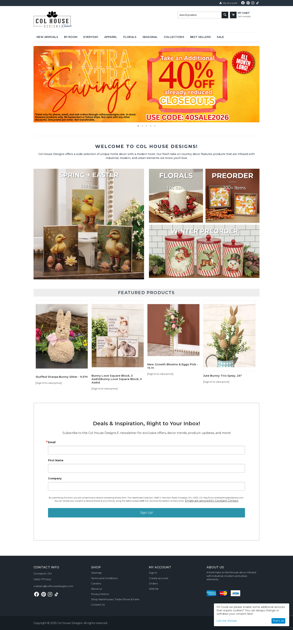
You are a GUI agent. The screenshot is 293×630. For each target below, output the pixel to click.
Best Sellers (200, 37)
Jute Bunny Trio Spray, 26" (222, 375)
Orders (153, 583)
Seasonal (150, 37)
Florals (130, 37)
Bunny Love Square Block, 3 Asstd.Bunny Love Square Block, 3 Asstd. (117, 379)
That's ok (278, 620)
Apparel (110, 37)
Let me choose (227, 620)
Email (52, 442)
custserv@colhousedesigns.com (53, 586)
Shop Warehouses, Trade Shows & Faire (115, 599)
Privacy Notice (100, 594)
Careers (96, 583)
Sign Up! (146, 512)
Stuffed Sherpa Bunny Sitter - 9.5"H (62, 377)
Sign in (153, 572)
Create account (158, 578)
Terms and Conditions (104, 578)
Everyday (90, 37)
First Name (55, 460)
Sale (220, 37)
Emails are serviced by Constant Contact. (212, 500)
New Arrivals (47, 37)
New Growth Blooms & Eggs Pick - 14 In (172, 366)
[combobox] (200, 15)
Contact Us (98, 604)
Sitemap (96, 572)
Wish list (154, 588)
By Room (70, 37)
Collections (174, 37)
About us (96, 588)
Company (55, 478)
